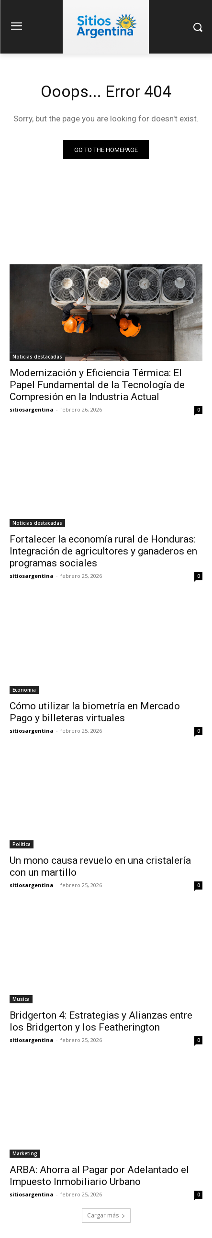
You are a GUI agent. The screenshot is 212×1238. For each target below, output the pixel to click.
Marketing (24, 1153)
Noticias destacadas (37, 356)
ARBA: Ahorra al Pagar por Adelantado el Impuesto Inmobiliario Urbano (99, 1175)
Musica (21, 999)
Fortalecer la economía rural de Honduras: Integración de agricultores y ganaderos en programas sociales (103, 551)
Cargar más (106, 1215)
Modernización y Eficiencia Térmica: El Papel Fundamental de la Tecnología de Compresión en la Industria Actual (97, 384)
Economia (24, 689)
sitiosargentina (32, 409)
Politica (21, 844)
